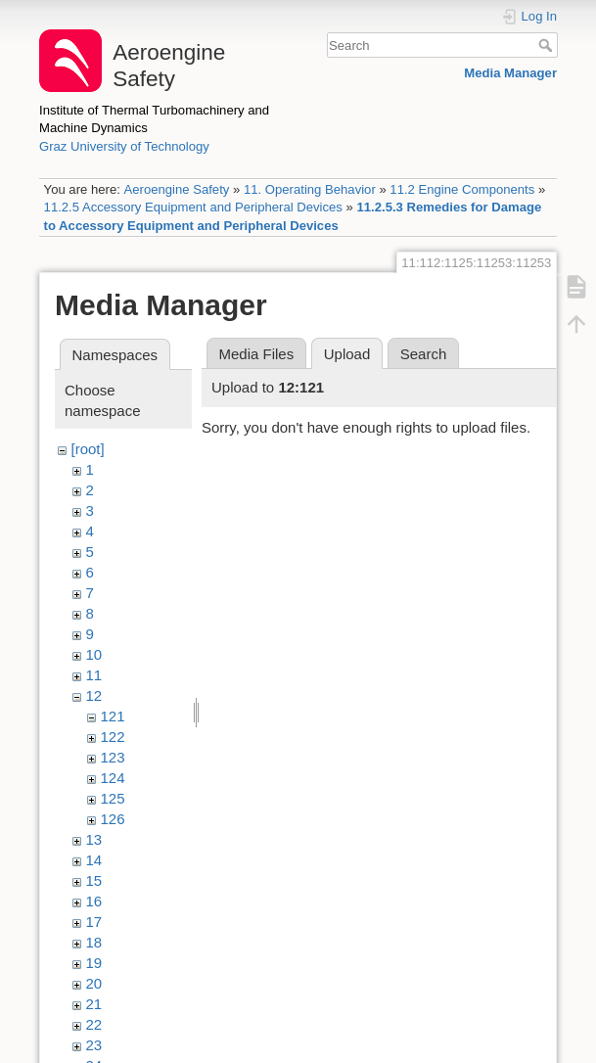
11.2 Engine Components (462, 189)
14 (94, 860)
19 (94, 962)
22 (94, 1024)
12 (94, 695)
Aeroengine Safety (176, 189)
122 (113, 736)
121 (113, 716)
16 (94, 901)
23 (94, 1045)
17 (94, 921)
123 (113, 757)
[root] (88, 448)
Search (547, 45)
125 (113, 798)
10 (94, 654)
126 (113, 818)
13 (94, 839)
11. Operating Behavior (310, 189)
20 (94, 983)
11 (94, 675)
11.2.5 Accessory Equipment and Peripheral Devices (193, 207)
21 (94, 1003)
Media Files (257, 354)
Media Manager (510, 73)
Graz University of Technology (124, 146)
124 (113, 777)
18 (94, 942)
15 (94, 880)
